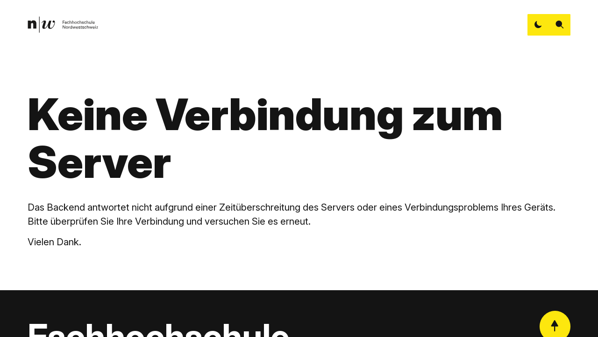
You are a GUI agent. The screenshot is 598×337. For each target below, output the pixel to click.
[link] (63, 24)
